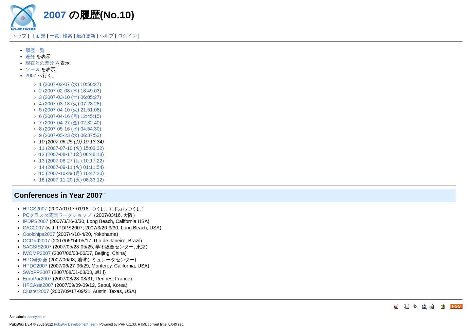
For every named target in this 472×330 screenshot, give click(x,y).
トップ (19, 35)
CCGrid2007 (36, 240)
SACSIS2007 (37, 246)
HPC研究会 (35, 259)
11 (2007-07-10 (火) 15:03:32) (71, 148)
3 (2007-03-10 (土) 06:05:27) (70, 97)
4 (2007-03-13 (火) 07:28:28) (70, 103)
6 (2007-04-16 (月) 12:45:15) (70, 116)
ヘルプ (106, 35)
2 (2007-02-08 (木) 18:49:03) (70, 90)
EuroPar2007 (37, 278)
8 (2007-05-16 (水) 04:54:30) (70, 129)
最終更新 (85, 35)
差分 (30, 56)
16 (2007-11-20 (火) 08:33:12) (71, 180)
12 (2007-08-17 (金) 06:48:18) (71, 154)
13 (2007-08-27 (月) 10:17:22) (71, 160)
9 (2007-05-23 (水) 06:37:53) (70, 135)
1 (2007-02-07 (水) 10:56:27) (70, 84)
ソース (32, 69)
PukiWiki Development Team (75, 324)
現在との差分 (39, 63)
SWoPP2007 (37, 272)
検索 (67, 35)
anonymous (36, 317)
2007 (54, 14)
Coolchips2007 (39, 234)
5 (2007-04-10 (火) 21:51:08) (70, 109)
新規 (41, 35)
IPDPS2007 (35, 221)
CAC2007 (33, 227)
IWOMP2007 (37, 253)
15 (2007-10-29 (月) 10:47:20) (71, 173)
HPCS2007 (35, 208)
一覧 (54, 35)
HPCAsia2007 (38, 285)
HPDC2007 (35, 265)
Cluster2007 (36, 291)
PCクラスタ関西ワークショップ (57, 215)
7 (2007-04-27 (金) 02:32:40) (70, 122)
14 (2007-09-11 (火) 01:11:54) (71, 167)
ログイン (127, 35)
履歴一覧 (34, 50)
